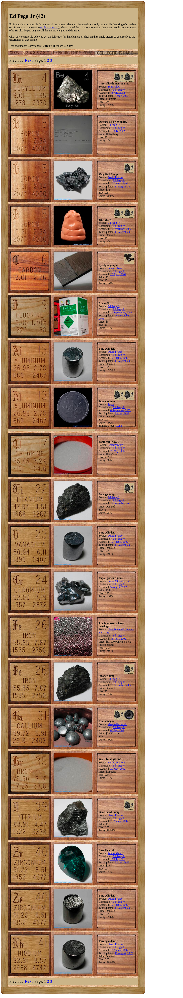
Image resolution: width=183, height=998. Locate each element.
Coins (119, 425)
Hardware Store (116, 762)
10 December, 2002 (120, 228)
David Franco (115, 177)
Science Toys (115, 268)
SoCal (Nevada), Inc (119, 581)
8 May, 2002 (117, 730)
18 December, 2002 (120, 503)
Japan (111, 404)
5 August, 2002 (118, 587)
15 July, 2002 (117, 131)
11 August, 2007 (124, 186)
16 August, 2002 (119, 183)
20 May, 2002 (117, 451)
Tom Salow (114, 86)
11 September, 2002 (121, 312)
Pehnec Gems (115, 853)
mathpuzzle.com (49, 27)
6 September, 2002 (120, 410)
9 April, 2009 (122, 413)
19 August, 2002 (119, 357)
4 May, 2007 (121, 95)
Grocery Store (115, 444)
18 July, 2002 (117, 92)
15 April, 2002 (118, 274)
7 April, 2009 (122, 862)
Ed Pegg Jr (119, 89)
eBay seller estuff (117, 724)
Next (29, 60)
